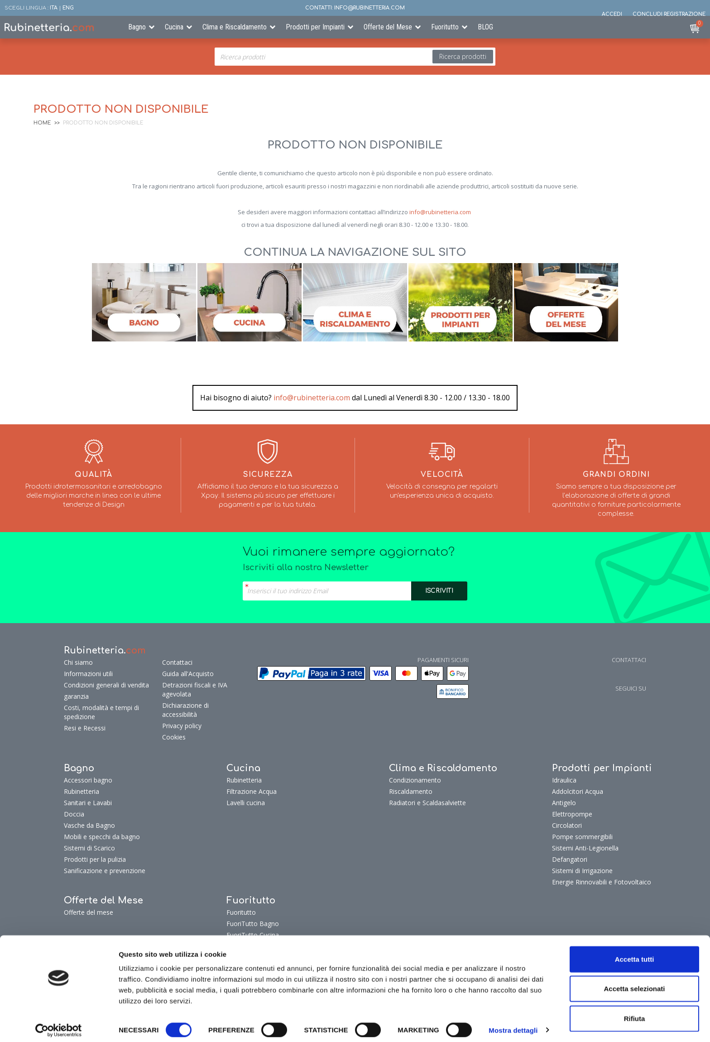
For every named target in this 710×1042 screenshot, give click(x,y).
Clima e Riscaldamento (234, 27)
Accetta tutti (634, 953)
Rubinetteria (81, 791)
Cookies (174, 737)
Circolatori (567, 825)
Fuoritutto (445, 27)
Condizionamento (415, 780)
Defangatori (569, 859)
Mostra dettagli (513, 1024)
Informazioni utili (88, 673)
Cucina (174, 27)
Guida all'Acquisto (188, 673)
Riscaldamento (410, 791)
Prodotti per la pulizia (95, 859)
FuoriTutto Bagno (252, 923)
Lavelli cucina (245, 802)
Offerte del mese (88, 912)
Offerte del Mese (388, 27)
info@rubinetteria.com (440, 212)
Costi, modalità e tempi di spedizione (101, 712)
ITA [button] (54, 8)
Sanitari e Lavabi (88, 802)
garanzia (76, 696)
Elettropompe (572, 814)
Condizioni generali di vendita (106, 685)
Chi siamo (78, 662)
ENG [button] (68, 8)
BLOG (485, 27)
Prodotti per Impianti (315, 27)
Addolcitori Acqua (577, 791)
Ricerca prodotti (462, 56)
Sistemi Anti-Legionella (585, 848)
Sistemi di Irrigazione (582, 870)
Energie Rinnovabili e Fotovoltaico (601, 882)
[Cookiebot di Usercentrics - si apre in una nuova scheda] (58, 1024)
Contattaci (177, 662)
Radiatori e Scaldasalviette (427, 802)
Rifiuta (634, 1012)
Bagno (137, 27)
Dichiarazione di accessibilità (185, 710)
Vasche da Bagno (89, 825)
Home (42, 123)
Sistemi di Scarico (89, 848)
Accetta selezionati (634, 983)
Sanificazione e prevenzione (104, 870)
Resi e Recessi (85, 728)
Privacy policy (181, 725)
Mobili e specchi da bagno (102, 836)
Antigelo (564, 802)
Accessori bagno (88, 780)
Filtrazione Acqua (251, 791)
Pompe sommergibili (582, 836)
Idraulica (564, 780)
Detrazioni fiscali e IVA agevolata (194, 689)
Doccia (74, 814)
